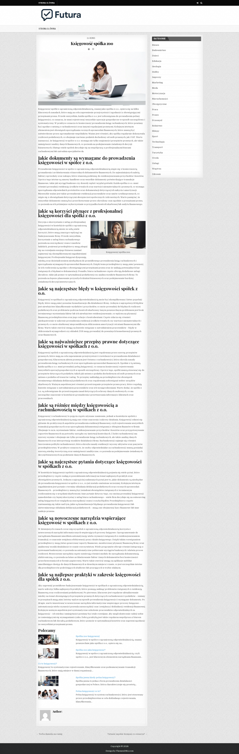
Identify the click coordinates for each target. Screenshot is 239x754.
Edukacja (156, 61)
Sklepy (155, 131)
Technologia (158, 142)
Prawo (155, 115)
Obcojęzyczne (159, 104)
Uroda (155, 158)
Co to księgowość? (47, 663)
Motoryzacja (158, 93)
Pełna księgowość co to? (88, 691)
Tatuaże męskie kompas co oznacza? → (127, 734)
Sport (155, 136)
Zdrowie (156, 174)
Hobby (155, 72)
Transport (157, 147)
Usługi (155, 163)
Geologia (156, 66)
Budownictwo (159, 50)
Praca (155, 109)
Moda (155, 88)
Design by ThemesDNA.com (119, 751)
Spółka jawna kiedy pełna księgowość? (96, 677)
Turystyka (157, 152)
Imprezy (156, 77)
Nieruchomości (160, 99)
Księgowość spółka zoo (92, 43)
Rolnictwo (157, 126)
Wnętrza (156, 169)
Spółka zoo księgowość (88, 636)
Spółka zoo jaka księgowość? (91, 650)
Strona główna (46, 3)
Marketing (157, 82)
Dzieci (155, 55)
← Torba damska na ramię (49, 734)
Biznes (92, 38)
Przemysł (157, 120)
